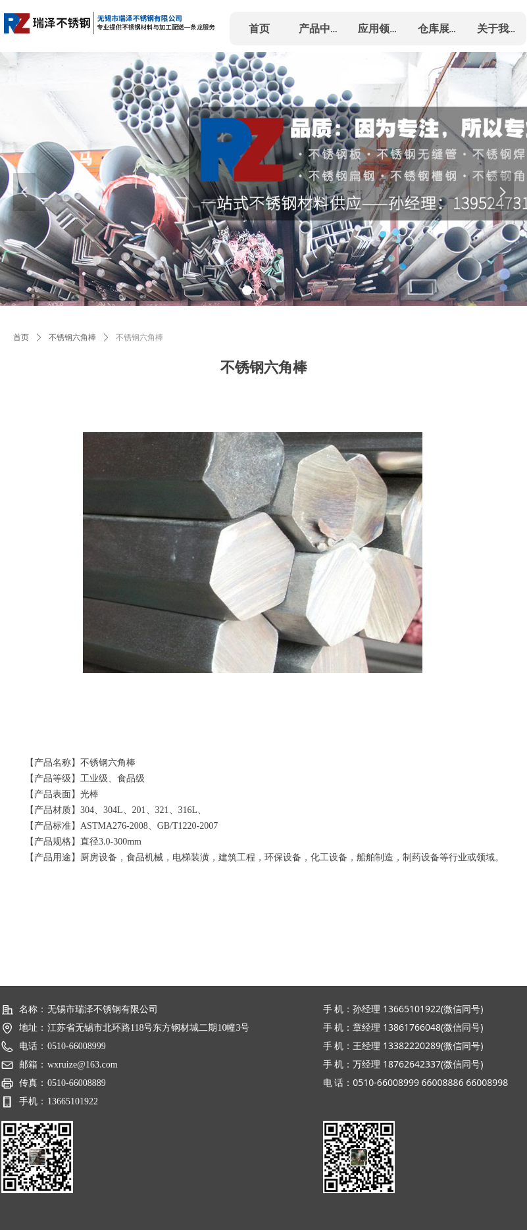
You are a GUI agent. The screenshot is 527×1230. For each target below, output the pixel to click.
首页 (21, 337)
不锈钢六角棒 (72, 337)
